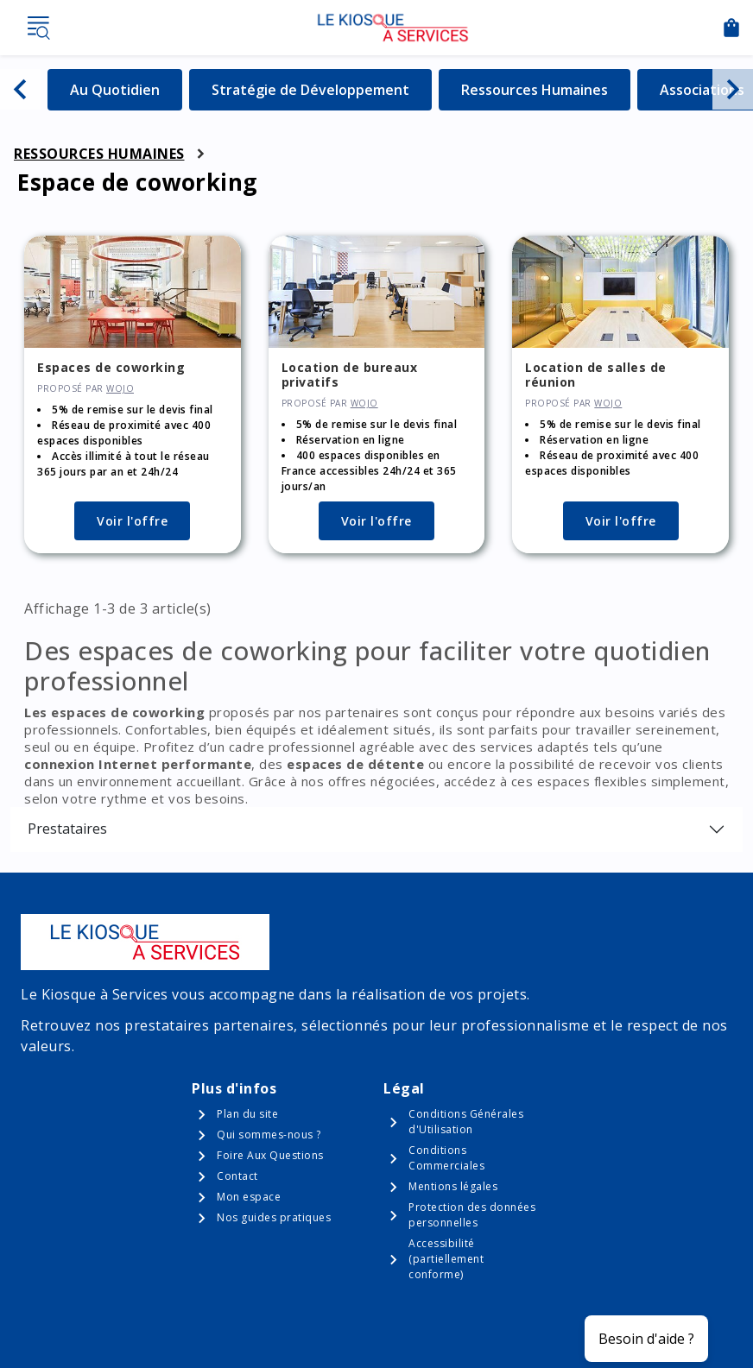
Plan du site (247, 1113)
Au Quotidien (126, 89)
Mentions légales (452, 1186)
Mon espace (249, 1196)
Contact (237, 1176)
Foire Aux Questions (270, 1155)
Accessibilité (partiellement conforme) (446, 1259)
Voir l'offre (132, 521)
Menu (38, 27)
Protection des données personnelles (471, 1215)
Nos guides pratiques (274, 1217)
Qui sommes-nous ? (269, 1134)
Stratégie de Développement (310, 89)
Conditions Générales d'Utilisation (465, 1121)
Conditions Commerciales (446, 1158)
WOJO (120, 388)
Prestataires (67, 828)
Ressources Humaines (534, 89)
